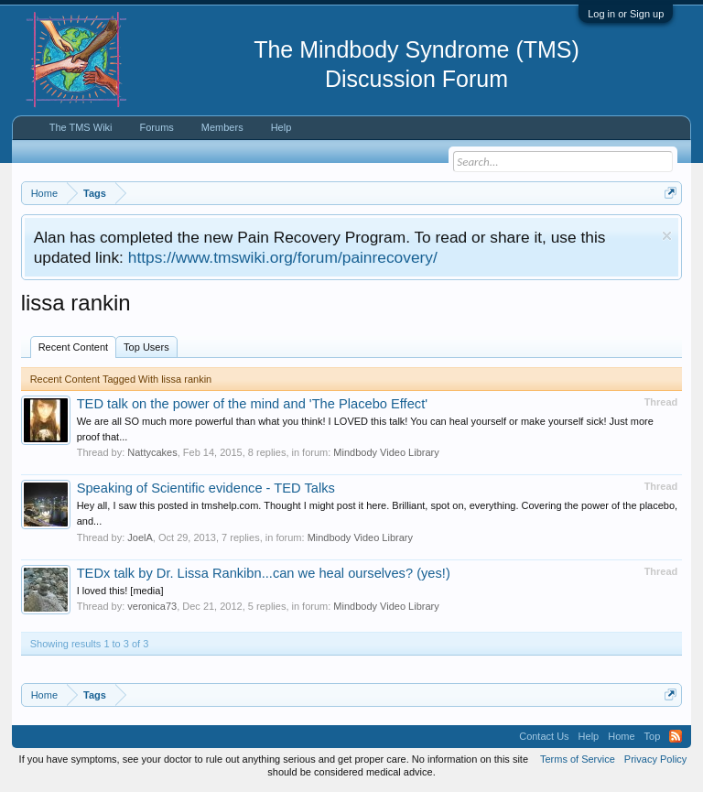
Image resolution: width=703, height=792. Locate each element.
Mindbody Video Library (385, 452)
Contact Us (543, 736)
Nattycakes (152, 452)
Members (222, 127)
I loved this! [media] (120, 590)
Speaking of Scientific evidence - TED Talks (206, 488)
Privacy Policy (655, 759)
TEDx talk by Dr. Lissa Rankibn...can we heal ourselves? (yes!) (263, 573)
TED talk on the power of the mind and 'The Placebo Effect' (252, 403)
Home (621, 736)
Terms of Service (577, 759)
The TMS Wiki (81, 127)
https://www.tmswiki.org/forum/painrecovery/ (283, 257)
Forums (157, 127)
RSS (675, 736)
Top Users (146, 347)
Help (281, 127)
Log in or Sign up (626, 13)
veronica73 (152, 606)
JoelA (140, 537)
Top (652, 736)
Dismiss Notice (667, 236)
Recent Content (73, 347)
